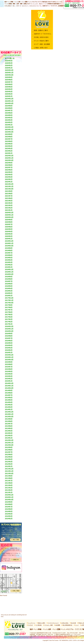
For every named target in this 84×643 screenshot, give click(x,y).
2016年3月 (9, 348)
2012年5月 (9, 457)
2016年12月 (9, 326)
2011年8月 (9, 478)
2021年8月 (9, 193)
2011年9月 (9, 476)
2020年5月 (9, 229)
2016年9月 (9, 333)
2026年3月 (9, 63)
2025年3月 (9, 91)
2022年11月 (9, 158)
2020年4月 (9, 231)
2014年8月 (9, 393)
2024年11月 (9, 101)
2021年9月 (9, 191)
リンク (77, 625)
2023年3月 (9, 148)
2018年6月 (9, 284)
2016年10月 (9, 331)
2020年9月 (9, 220)
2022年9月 (9, 163)
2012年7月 (9, 452)
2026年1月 (9, 68)
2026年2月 (9, 65)
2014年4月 (9, 402)
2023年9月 (9, 134)
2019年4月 (9, 260)
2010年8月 (9, 504)
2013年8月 (9, 421)
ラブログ (30, 625)
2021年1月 (9, 210)
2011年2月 (9, 490)
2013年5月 (9, 428)
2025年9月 (9, 77)
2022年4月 (9, 174)
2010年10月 (9, 499)
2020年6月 (9, 227)
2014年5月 (9, 400)
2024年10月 (9, 103)
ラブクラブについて (53, 623)
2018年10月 (9, 274)
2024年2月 (9, 122)
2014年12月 (9, 383)
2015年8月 (9, 364)
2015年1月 (9, 381)
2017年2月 (9, 322)
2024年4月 (9, 118)
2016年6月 (9, 341)
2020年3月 (9, 234)
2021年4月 (9, 203)
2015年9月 (9, 362)
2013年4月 (9, 431)
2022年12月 (9, 155)
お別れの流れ (64, 623)
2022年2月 (9, 179)
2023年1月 (9, 153)
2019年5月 (9, 257)
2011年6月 (9, 483)
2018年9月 (9, 276)
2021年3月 (9, 205)
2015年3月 (9, 376)
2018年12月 (9, 269)
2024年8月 (9, 108)
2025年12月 (9, 70)
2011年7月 (9, 480)
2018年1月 (9, 295)
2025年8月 (9, 80)
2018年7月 (9, 281)
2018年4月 (9, 288)
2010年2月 (9, 518)
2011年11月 (9, 471)
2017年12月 (9, 298)
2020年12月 (9, 212)
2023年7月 (9, 139)
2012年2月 (9, 464)
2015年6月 (9, 369)
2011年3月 (9, 488)
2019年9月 (9, 248)
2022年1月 (9, 182)
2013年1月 (9, 438)
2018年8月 (9, 279)
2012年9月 (9, 447)
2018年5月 (9, 286)
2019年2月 (9, 265)
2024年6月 (9, 113)
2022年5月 (9, 172)
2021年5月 (9, 201)
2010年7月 (9, 507)
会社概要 (57, 625)
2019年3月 (9, 262)
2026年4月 (9, 61)
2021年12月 (9, 184)
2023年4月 (9, 146)
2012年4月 (9, 459)
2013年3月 (9, 433)
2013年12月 (9, 412)
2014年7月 (9, 395)
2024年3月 (9, 120)
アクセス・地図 (48, 625)
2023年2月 (9, 151)
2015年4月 (9, 374)
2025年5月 (9, 87)
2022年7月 (9, 167)
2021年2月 (9, 208)
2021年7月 (9, 196)
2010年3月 (9, 516)
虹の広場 (73, 623)
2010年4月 (9, 514)
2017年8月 (9, 307)
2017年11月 (9, 300)
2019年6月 (9, 255)
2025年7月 (9, 82)
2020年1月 (9, 239)
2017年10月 (9, 303)
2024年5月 (9, 115)
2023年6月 (9, 141)
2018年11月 (9, 272)
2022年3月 (9, 177)
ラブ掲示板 (39, 625)
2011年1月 (9, 492)
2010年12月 (9, 495)
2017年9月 (9, 305)
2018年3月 (9, 291)
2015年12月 (9, 355)
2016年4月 (9, 345)
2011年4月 (9, 485)
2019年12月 (9, 241)
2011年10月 (9, 473)
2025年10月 (9, 75)
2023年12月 (9, 127)
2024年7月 (9, 110)
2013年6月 (9, 426)
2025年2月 (9, 94)
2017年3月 (9, 319)
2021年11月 (9, 186)
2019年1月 (9, 267)
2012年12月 (9, 440)
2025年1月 (9, 96)
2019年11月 (9, 243)
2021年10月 (9, 189)
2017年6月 (9, 312)
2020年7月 (9, 224)
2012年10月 (9, 445)
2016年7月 (9, 338)
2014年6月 (9, 397)
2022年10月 (9, 160)
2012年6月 (9, 454)
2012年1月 (9, 466)
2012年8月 (9, 450)
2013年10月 (9, 416)
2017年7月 (9, 310)
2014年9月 (9, 390)
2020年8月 (9, 222)
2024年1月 (9, 125)
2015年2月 (9, 378)
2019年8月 (9, 250)
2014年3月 (9, 405)
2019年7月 (9, 253)
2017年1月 (9, 324)
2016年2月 (9, 350)
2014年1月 (9, 409)
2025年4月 (9, 89)
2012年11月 (9, 443)
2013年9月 (9, 419)
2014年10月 (9, 388)
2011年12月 (9, 469)
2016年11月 (9, 329)
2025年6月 (9, 84)
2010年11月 (9, 497)
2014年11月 (9, 386)
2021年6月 (9, 198)
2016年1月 (9, 352)
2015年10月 (9, 359)
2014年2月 (9, 407)
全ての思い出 (9, 58)
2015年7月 (9, 367)
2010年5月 (9, 511)
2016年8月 (9, 336)
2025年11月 (9, 72)
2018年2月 (9, 293)
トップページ (31, 623)
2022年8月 (9, 165)
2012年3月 (9, 462)
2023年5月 (9, 144)
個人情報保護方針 (67, 625)
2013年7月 (9, 424)
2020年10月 (9, 217)
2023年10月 (9, 132)
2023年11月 (9, 129)
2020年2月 (9, 236)
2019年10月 (9, 246)
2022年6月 (9, 170)
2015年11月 (9, 357)
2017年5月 (9, 314)
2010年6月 (9, 509)
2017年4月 (9, 317)
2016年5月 (9, 343)
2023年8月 (9, 136)
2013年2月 (9, 435)
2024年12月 (9, 99)
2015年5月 (9, 371)
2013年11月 (9, 414)
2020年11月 (9, 215)
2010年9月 (9, 502)
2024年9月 (9, 106)
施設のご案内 (41, 623)
